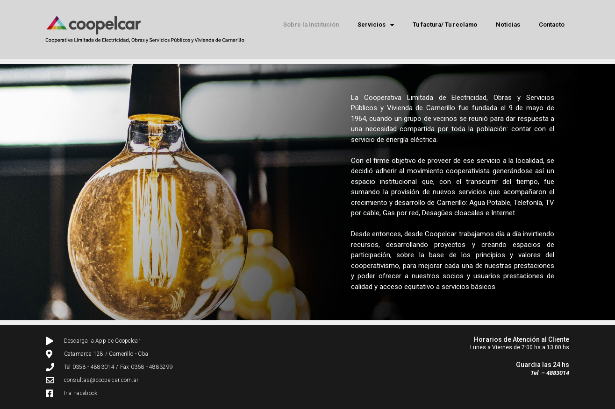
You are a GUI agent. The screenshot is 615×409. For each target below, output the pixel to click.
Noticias (508, 24)
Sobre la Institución (311, 24)
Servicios (376, 25)
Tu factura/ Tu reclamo (445, 24)
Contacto (552, 24)
